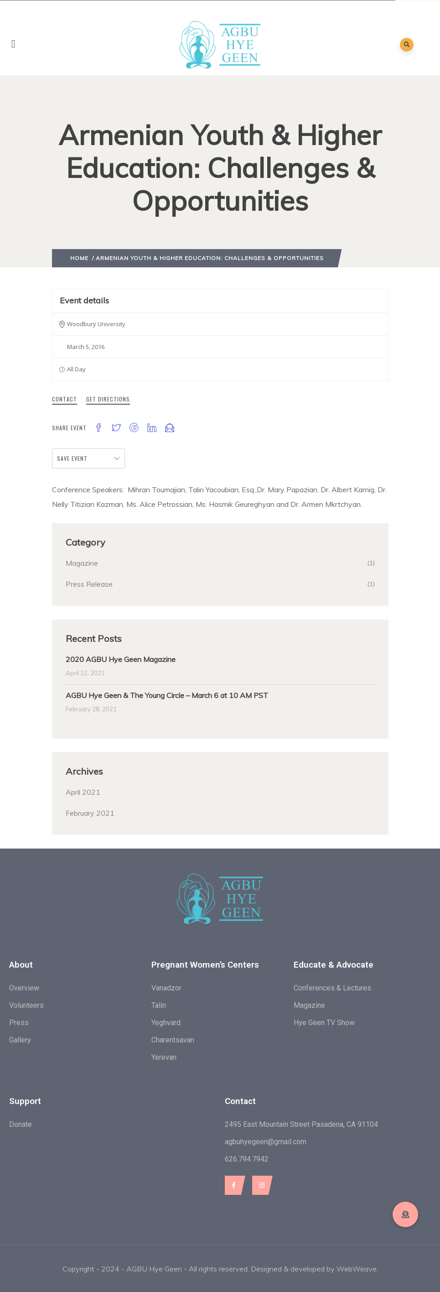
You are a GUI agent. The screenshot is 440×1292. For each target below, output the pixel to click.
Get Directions (108, 399)
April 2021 (83, 792)
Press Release (89, 584)
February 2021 (90, 813)
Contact (64, 399)
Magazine (82, 563)
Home (79, 258)
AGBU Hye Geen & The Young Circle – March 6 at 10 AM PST (167, 695)
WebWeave (356, 1268)
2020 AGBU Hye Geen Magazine (121, 659)
